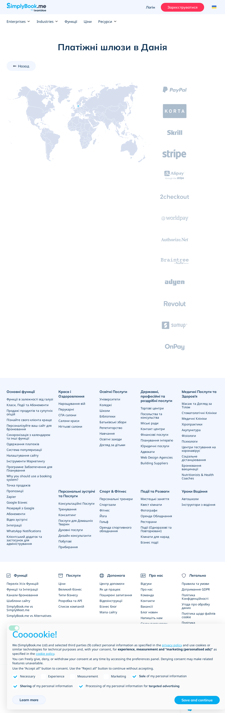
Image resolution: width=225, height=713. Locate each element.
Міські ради (149, 423)
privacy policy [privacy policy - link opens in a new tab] (172, 645)
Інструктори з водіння (198, 504)
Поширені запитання (116, 595)
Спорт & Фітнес (113, 491)
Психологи (190, 441)
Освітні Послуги (113, 391)
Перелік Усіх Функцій (22, 584)
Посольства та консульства (151, 416)
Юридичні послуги (155, 446)
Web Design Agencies (157, 457)
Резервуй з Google (20, 508)
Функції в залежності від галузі (30, 399)
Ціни (88, 21)
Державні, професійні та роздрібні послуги (156, 396)
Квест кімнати (151, 504)
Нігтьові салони (70, 426)
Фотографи (149, 510)
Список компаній (71, 606)
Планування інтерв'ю (157, 440)
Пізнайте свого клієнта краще (29, 420)
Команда (147, 595)
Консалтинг (67, 515)
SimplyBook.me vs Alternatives (29, 616)
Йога (103, 516)
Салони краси (68, 421)
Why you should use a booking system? (29, 478)
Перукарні (66, 409)
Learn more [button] (29, 700)
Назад (23, 66)
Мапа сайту (108, 612)
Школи (105, 411)
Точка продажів (18, 485)
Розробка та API (70, 601)
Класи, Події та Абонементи (28, 405)
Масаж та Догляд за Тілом (197, 405)
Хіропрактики (192, 424)
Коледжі (106, 405)
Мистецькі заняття (155, 499)
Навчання (107, 433)
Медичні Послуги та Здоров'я (199, 393)
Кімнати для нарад (155, 537)
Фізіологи (189, 436)
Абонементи (16, 514)
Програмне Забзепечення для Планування (29, 468)
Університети (110, 399)
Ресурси (107, 21)
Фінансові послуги (154, 434)
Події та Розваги (155, 491)
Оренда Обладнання (156, 516)
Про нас (147, 589)
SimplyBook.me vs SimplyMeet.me (20, 608)
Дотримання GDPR (196, 589)
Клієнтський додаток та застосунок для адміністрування (24, 540)
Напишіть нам (151, 618)
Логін (150, 7)
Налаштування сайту (22, 455)
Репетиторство (111, 428)
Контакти (148, 601)
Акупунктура (191, 430)
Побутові (65, 541)
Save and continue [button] (197, 700)
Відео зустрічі (17, 519)
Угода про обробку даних (196, 606)
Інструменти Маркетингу (26, 461)
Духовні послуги (70, 530)
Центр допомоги (112, 584)
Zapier (11, 497)
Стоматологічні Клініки (199, 413)
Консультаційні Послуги (76, 503)
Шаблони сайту (18, 601)
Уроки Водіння (194, 491)
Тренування (67, 509)
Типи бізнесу (68, 595)
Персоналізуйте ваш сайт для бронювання (29, 427)
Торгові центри (152, 408)
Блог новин (149, 612)
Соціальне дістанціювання (194, 458)
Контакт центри (153, 429)
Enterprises (18, 21)
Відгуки (146, 584)
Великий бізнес (70, 589)
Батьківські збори (113, 422)
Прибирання (68, 547)
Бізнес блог (108, 606)
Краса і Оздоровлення (71, 393)
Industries (47, 21)
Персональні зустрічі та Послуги (76, 493)
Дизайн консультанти (74, 535)
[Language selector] (213, 7)
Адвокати (148, 452)
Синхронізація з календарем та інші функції (28, 436)
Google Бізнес (17, 502)
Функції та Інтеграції (22, 589)
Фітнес (105, 510)
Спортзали (108, 504)
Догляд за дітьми (112, 445)
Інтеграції (14, 525)
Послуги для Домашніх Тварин (75, 522)
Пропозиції (15, 491)
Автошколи (190, 499)
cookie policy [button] (45, 654)
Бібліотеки (107, 416)
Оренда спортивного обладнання (115, 529)
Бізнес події (149, 542)
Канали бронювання (22, 595)
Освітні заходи (111, 439)
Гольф (104, 522)
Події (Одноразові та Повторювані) (156, 529)
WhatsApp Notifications (24, 531)
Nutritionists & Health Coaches (198, 476)
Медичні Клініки (194, 418)
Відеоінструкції (111, 601)
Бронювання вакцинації (191, 467)
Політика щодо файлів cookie (198, 615)
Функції (71, 21)
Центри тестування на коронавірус (199, 449)
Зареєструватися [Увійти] (182, 7)
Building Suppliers (154, 463)
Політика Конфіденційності (195, 597)
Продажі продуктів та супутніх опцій (30, 412)
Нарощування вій (71, 404)
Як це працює (110, 589)
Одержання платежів (23, 444)
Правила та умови (195, 584)
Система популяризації (24, 450)
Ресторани (149, 522)
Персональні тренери (116, 499)
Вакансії (147, 606)
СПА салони (67, 415)
